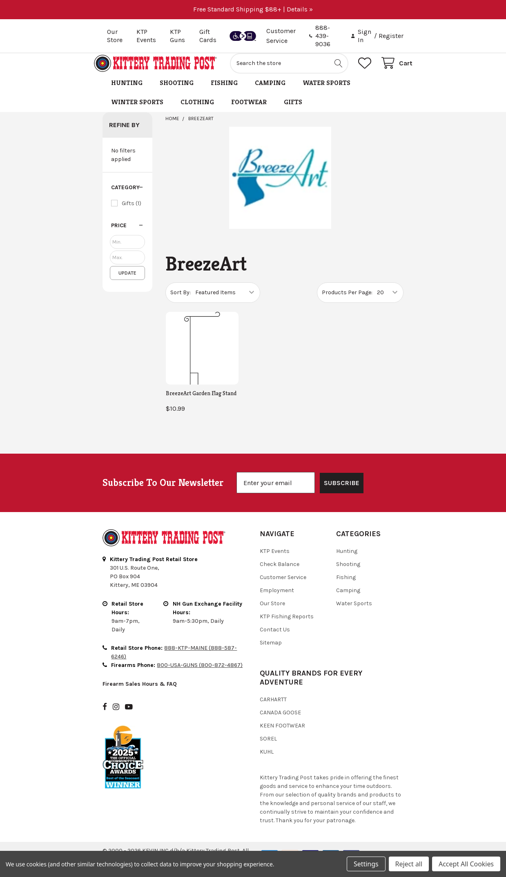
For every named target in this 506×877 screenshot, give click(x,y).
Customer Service (283, 586)
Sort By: (180, 301)
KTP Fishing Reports (287, 625)
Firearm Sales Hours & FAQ (140, 692)
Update (127, 282)
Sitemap (271, 651)
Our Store (115, 36)
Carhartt (273, 708)
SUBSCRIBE (341, 492)
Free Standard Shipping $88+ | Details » (253, 9)
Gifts (293, 111)
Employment (277, 599)
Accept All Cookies (466, 863)
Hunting (127, 91)
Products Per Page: (347, 301)
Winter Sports (137, 111)
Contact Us (275, 638)
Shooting (177, 91)
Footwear (249, 111)
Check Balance (279, 573)
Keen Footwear (282, 734)
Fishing (224, 91)
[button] (127, 196)
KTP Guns (177, 36)
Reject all (408, 863)
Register (391, 36)
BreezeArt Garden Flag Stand (201, 402)
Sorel (268, 747)
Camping (270, 91)
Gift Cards (207, 36)
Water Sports (326, 91)
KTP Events (146, 36)
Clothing (197, 111)
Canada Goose (280, 721)
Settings (366, 863)
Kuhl (267, 760)
